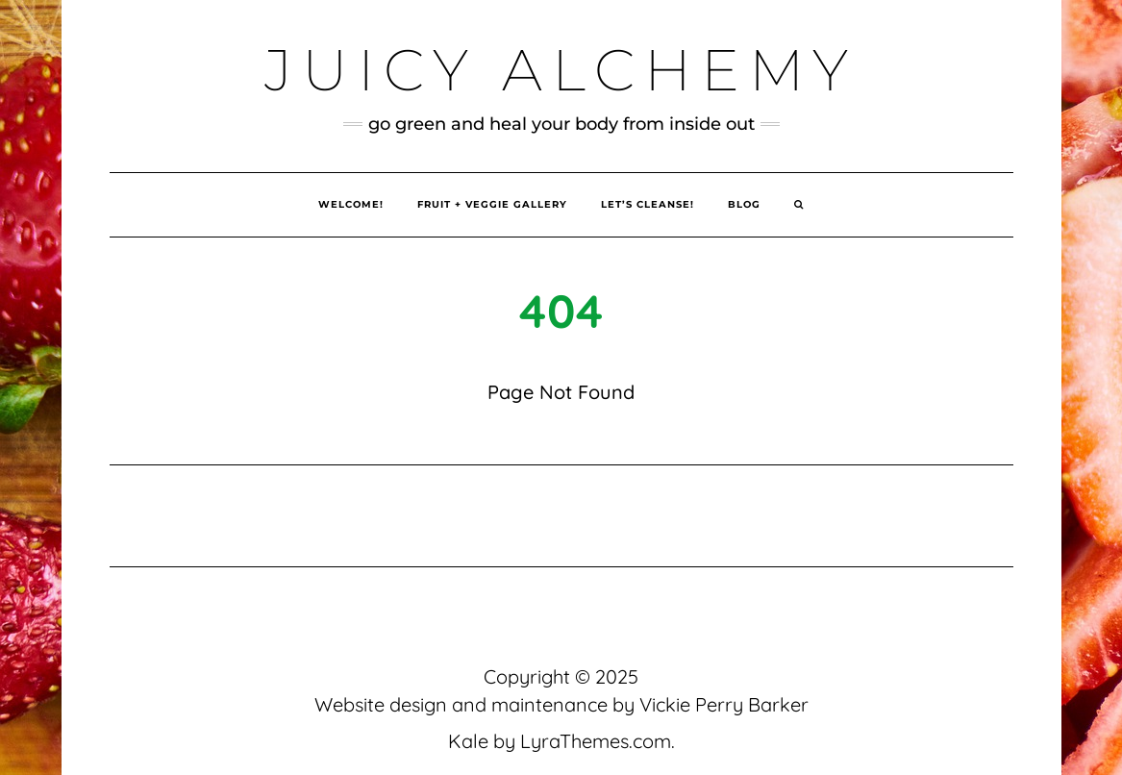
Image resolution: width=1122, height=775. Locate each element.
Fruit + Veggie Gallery (492, 204)
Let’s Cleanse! (647, 204)
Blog (744, 204)
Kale (468, 741)
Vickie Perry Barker (724, 704)
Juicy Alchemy (561, 70)
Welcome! (351, 204)
